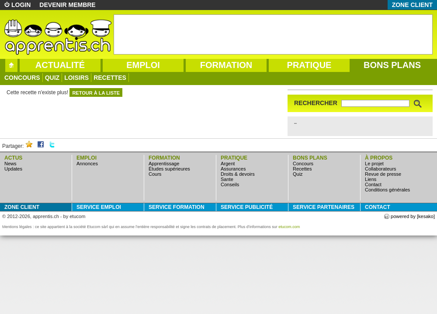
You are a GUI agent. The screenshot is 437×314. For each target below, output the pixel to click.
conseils (230, 184)
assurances (233, 168)
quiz (52, 77)
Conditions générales (387, 189)
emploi (143, 65)
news (10, 163)
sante (227, 179)
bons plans (392, 65)
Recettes (110, 77)
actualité (60, 65)
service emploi (98, 207)
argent (228, 163)
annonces (87, 163)
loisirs (76, 77)
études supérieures (169, 168)
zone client (412, 4)
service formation (177, 207)
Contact (373, 184)
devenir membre (67, 4)
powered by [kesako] (413, 216)
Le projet (374, 163)
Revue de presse (383, 174)
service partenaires (323, 207)
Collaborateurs (380, 168)
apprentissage (164, 163)
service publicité (247, 207)
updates (13, 168)
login (21, 4)
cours (155, 174)
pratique (309, 65)
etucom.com (289, 227)
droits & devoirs (238, 174)
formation (226, 65)
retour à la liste (96, 93)
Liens (370, 179)
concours (22, 77)
